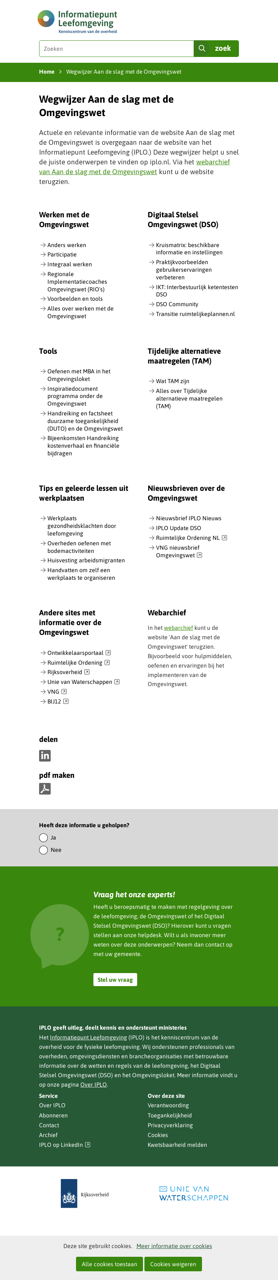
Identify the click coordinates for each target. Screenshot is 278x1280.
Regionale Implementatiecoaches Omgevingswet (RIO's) (77, 281)
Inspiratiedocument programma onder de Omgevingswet (75, 396)
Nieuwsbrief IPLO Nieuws (189, 518)
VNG (57, 692)
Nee (56, 849)
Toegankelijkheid (170, 1115)
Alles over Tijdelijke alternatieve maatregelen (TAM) (189, 398)
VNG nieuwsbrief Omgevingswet (179, 551)
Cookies (158, 1135)
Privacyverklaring (170, 1125)
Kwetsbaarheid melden (177, 1144)
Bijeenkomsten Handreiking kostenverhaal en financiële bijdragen (83, 445)
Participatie (62, 254)
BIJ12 (58, 701)
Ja (53, 837)
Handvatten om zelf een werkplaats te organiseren (81, 574)
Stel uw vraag (115, 979)
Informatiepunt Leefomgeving (88, 1037)
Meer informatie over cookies (174, 1246)
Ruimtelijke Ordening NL (191, 538)
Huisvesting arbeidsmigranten (86, 560)
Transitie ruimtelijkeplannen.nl (195, 314)
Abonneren (53, 1115)
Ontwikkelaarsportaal (79, 653)
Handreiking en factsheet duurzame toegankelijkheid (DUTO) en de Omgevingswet (85, 421)
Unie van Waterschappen (83, 682)
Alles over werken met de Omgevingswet (80, 312)
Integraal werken (69, 264)
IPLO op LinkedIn (64, 1144)
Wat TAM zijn (172, 381)
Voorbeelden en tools (75, 298)
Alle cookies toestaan (109, 1264)
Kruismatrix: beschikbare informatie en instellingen (189, 249)
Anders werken (66, 245)
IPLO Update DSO (178, 528)
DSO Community (177, 304)
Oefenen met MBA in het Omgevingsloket (78, 375)
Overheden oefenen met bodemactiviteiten (79, 547)
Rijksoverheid (68, 672)
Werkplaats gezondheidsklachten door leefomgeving (81, 526)
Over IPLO (93, 1084)
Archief (48, 1135)
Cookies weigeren (173, 1264)
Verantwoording (168, 1105)
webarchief (178, 627)
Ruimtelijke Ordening (78, 662)
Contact (49, 1125)
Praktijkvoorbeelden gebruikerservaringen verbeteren (184, 269)
